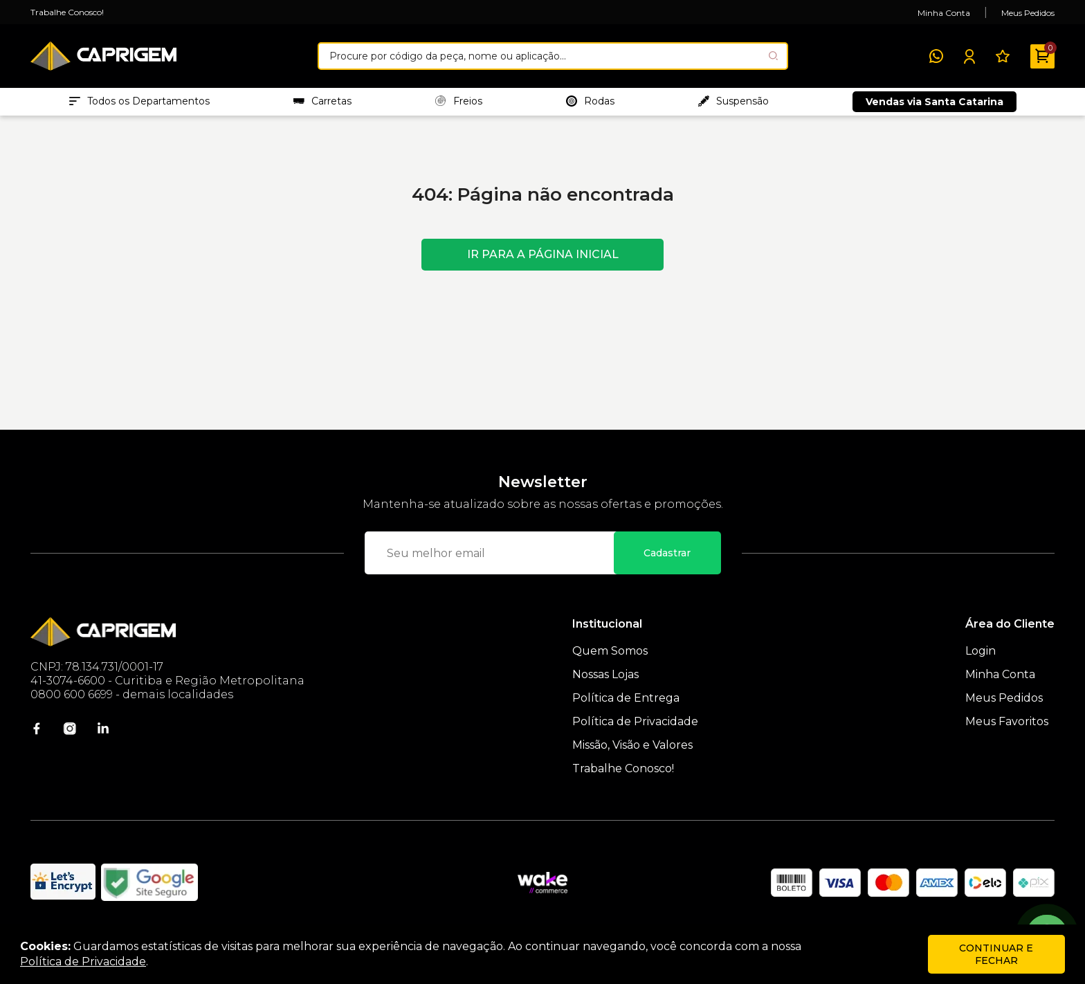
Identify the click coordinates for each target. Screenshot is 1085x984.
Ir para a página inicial (543, 261)
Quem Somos (610, 657)
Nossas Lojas (605, 681)
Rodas (590, 104)
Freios (458, 104)
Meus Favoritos (1006, 728)
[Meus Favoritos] (1003, 56)
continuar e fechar (996, 954)
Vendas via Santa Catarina (934, 105)
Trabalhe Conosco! (67, 12)
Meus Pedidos (1028, 13)
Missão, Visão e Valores (632, 751)
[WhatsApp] (936, 56)
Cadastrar (667, 560)
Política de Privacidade (635, 728)
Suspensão (733, 104)
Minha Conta (944, 13)
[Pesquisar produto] (773, 55)
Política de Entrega (626, 704)
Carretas (322, 104)
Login (980, 657)
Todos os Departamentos (139, 104)
